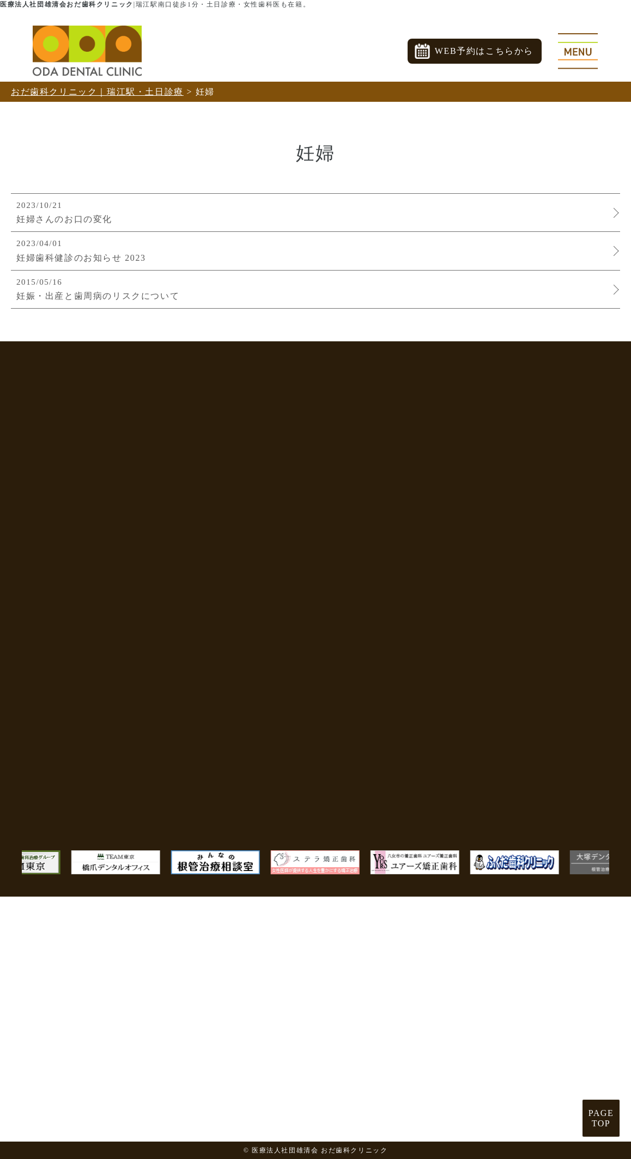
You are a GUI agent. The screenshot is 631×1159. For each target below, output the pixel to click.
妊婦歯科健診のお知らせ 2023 (312, 249)
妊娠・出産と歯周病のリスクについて (312, 288)
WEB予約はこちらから (484, 51)
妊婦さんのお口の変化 (312, 211)
